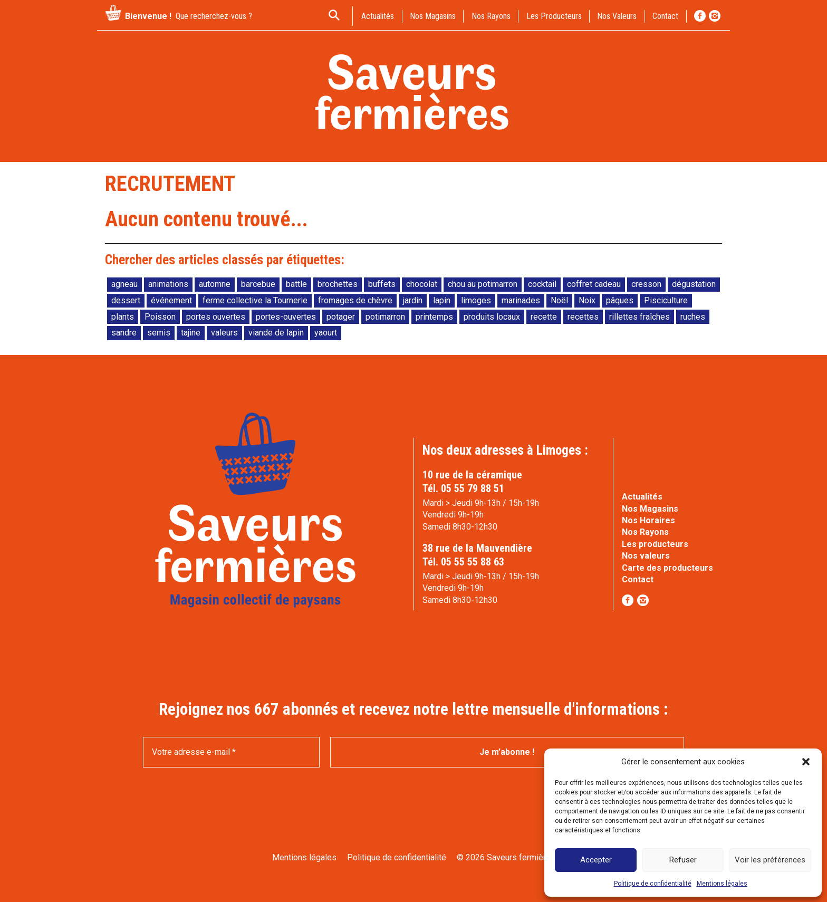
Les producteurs (554, 16)
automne (214, 284)
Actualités (642, 497)
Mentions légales (722, 883)
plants (122, 317)
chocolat (421, 284)
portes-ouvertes (286, 317)
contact (665, 16)
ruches (692, 317)
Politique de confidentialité (652, 883)
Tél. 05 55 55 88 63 (463, 561)
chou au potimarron (482, 284)
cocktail (542, 284)
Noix (587, 300)
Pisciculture (666, 300)
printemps (434, 317)
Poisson (160, 317)
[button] (806, 761)
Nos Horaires (648, 520)
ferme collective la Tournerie (255, 300)
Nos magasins (433, 16)
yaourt (325, 333)
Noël (559, 300)
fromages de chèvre (355, 300)
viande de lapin (276, 333)
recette (544, 317)
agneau (124, 284)
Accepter (596, 860)
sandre (124, 333)
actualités (377, 16)
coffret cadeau (594, 284)
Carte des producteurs (667, 568)
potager (340, 317)
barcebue (258, 284)
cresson (646, 284)
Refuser (683, 860)
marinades (521, 300)
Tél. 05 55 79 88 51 (463, 488)
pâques (619, 300)
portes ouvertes (215, 317)
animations (168, 284)
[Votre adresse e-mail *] (231, 752)
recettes (583, 317)
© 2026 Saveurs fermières (506, 857)
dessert (125, 300)
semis (158, 333)
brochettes (338, 284)
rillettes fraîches (639, 317)
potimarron (385, 317)
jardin (412, 300)
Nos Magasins (650, 509)
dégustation (694, 284)
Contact (637, 579)
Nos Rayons (645, 532)
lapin (441, 300)
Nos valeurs (617, 16)
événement (171, 300)
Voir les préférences (770, 860)
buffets (382, 284)
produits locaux (492, 317)
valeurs (224, 333)
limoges (476, 300)
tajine (190, 333)
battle (296, 284)
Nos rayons (491, 16)
